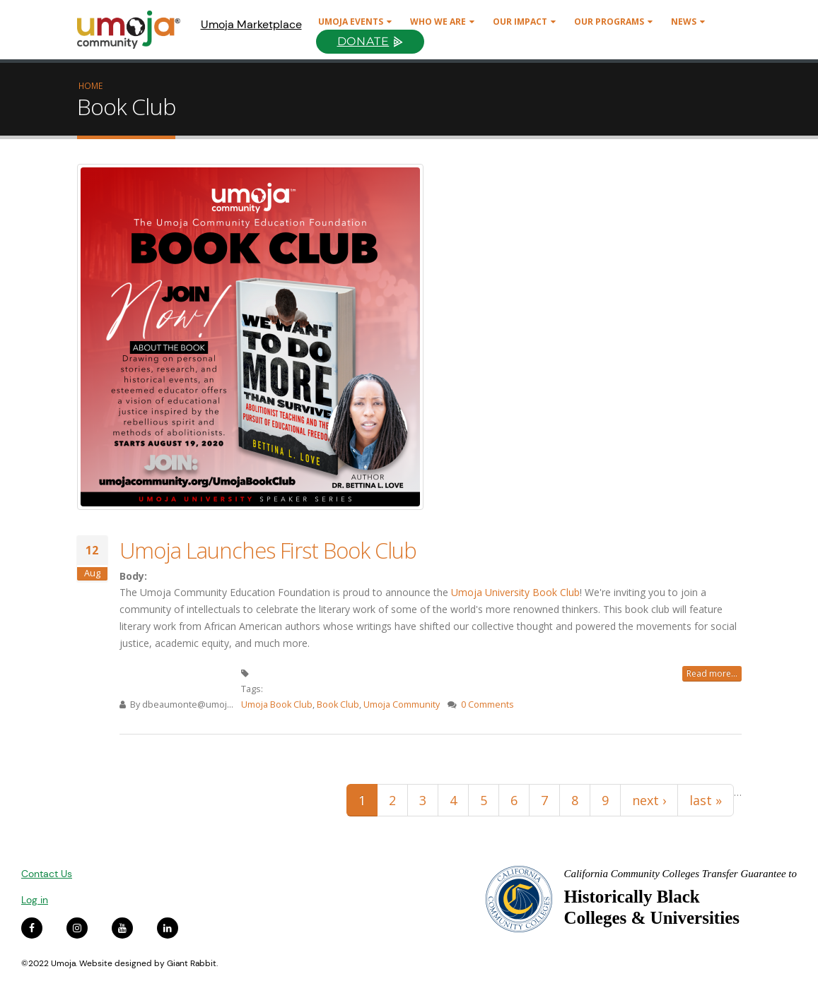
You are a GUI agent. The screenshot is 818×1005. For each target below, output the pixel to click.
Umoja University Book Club (515, 592)
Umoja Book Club (276, 704)
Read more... (711, 673)
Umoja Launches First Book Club (267, 550)
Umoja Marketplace (251, 24)
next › (649, 800)
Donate (363, 41)
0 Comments (487, 704)
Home (90, 85)
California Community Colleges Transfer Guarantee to (680, 873)
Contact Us (46, 873)
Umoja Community (401, 704)
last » (705, 800)
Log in (34, 899)
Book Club (338, 704)
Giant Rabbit (191, 963)
